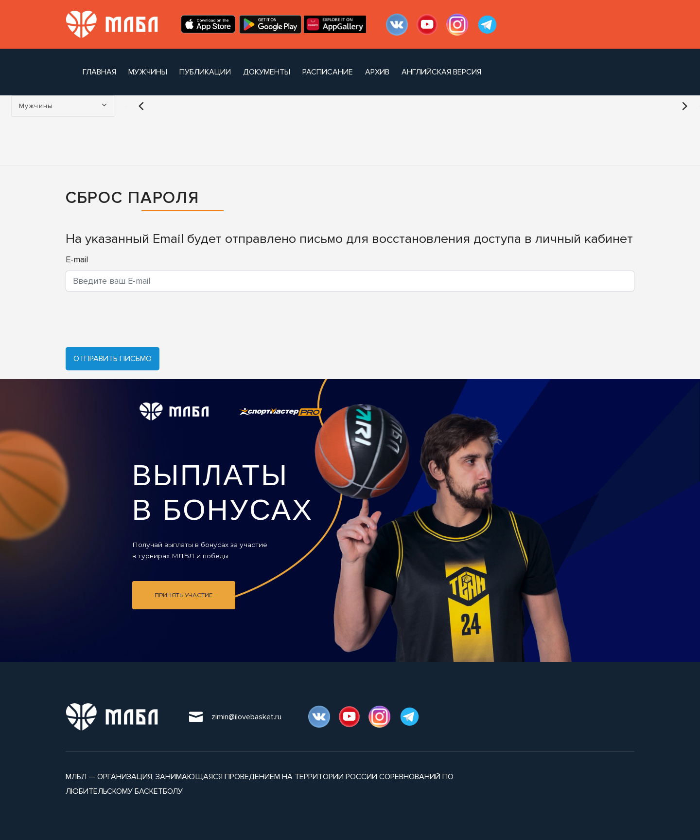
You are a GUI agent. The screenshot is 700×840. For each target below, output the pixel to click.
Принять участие (184, 595)
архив (377, 72)
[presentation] (139, 319)
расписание (327, 72)
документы (266, 72)
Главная (99, 72)
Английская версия (441, 72)
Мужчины (147, 72)
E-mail (77, 259)
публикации (205, 72)
